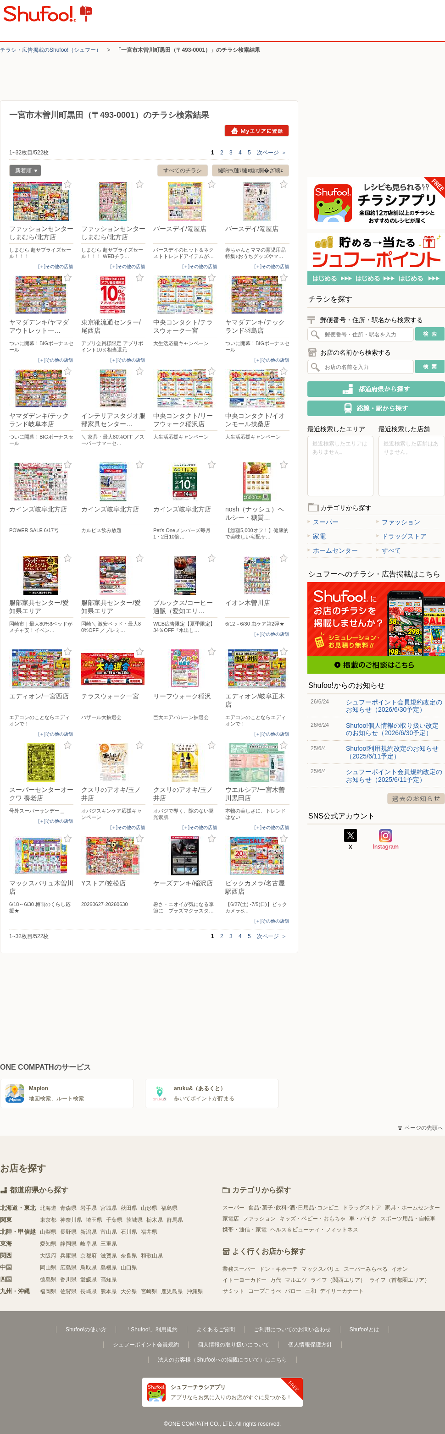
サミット (233, 1291)
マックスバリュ (320, 1269)
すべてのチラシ (182, 170)
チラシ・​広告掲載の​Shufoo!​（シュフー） (50, 50)
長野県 (68, 1232)
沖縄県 (195, 1291)
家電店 (230, 1218)
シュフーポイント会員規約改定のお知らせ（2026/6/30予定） (394, 705)
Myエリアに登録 (256, 131)
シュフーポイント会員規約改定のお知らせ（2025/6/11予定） (394, 775)
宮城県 (108, 1208)
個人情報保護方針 (310, 1344)
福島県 (169, 1208)
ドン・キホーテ (278, 1269)
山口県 (129, 1267)
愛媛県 (88, 1279)
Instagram (386, 839)
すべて (388, 550)
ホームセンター (332, 550)
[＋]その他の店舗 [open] (55, 266)
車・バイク (363, 1218)
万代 (275, 1280)
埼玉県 (94, 1220)
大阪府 (48, 1256)
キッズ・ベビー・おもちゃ (312, 1218)
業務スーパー (239, 1269)
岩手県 (88, 1208)
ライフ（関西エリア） (338, 1280)
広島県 (68, 1267)
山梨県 (48, 1232)
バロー (293, 1291)
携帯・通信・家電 (244, 1229)
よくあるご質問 (215, 1329)
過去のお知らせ (416, 798)
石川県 (129, 1232)
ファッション (398, 522)
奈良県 (129, 1256)
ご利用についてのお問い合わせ (292, 1329)
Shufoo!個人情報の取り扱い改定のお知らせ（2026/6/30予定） (392, 729)
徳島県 (48, 1279)
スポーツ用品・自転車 (407, 1218)
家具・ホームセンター (412, 1207)
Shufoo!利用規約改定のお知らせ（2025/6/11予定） (392, 752)
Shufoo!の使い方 (86, 1329)
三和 (310, 1291)
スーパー (323, 522)
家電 (316, 536)
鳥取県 (88, 1267)
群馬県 (175, 1220)
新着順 (23, 171)
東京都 (48, 1220)
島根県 (108, 1267)
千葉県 (114, 1220)
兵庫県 (68, 1256)
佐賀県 (68, 1291)
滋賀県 (108, 1256)
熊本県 (108, 1291)
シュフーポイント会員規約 (146, 1344)
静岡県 (68, 1244)
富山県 (108, 1232)
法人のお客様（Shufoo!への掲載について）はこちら (222, 1360)
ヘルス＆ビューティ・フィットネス (314, 1229)
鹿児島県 (172, 1291)
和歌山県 (152, 1256)
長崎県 (88, 1291)
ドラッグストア (401, 536)
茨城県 (134, 1220)
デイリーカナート (342, 1291)
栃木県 (154, 1220)
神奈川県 (71, 1220)
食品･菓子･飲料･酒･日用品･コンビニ (293, 1207)
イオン (399, 1269)
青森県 (68, 1208)
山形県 (149, 1208)
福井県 (149, 1232)
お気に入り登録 (67, 184)
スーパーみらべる (366, 1269)
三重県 (108, 1244)
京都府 (88, 1256)
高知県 (108, 1279)
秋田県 (129, 1208)
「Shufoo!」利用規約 (151, 1329)
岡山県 (48, 1267)
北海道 (48, 1208)
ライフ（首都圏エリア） (399, 1280)
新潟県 (88, 1232)
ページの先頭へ (420, 1128)
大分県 (129, 1291)
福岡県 (48, 1291)
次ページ (272, 152)
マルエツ (296, 1280)
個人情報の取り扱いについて (233, 1344)
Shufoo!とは (364, 1329)
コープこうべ (264, 1291)
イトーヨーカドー (244, 1280)
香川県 (68, 1279)
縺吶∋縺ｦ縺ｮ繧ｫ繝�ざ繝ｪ (250, 170)
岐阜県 (88, 1244)
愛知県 (48, 1244)
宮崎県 (149, 1291)
